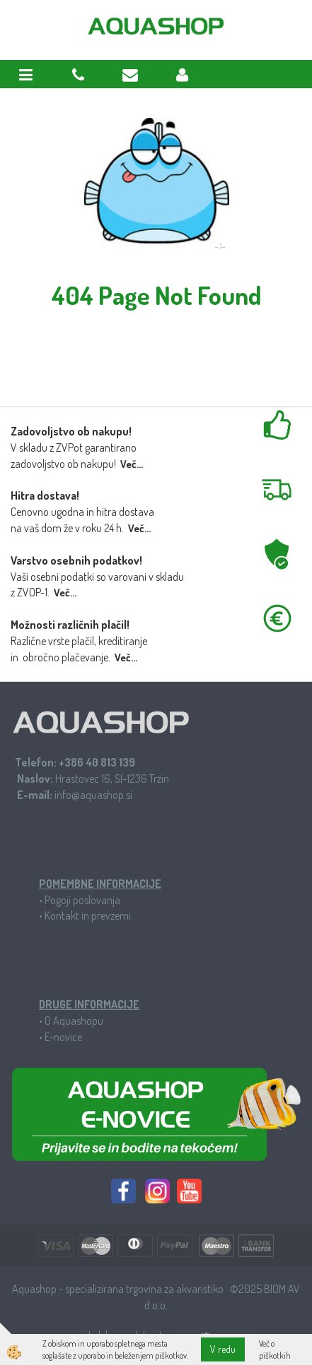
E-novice (63, 1037)
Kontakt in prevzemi (88, 915)
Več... (131, 464)
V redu (223, 1349)
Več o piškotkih (275, 1349)
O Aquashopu (74, 1021)
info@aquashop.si (93, 795)
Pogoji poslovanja (82, 900)
